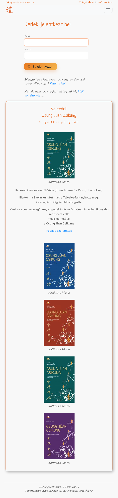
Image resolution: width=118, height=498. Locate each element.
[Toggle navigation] (108, 10)
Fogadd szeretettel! (59, 230)
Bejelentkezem (40, 66)
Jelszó (27, 49)
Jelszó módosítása (104, 2)
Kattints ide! (57, 83)
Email (27, 36)
